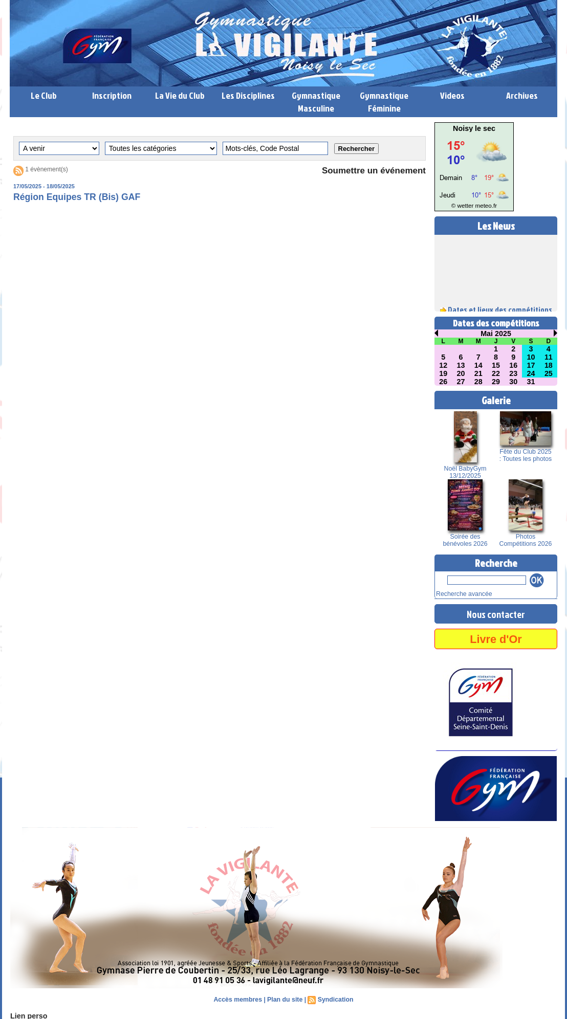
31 (531, 382)
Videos (452, 95)
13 (461, 365)
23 (513, 373)
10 (531, 357)
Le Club (44, 95)
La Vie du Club (180, 95)
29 (496, 382)
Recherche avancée (461, 593)
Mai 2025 (496, 333)
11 (548, 357)
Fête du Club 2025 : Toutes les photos (525, 455)
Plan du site (285, 998)
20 (461, 373)
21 (478, 373)
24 (531, 373)
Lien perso (27, 1014)
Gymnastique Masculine (316, 102)
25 (548, 373)
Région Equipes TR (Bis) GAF (78, 197)
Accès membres (239, 998)
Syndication (334, 998)
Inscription (112, 95)
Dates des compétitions (496, 323)
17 (531, 365)
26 (443, 382)
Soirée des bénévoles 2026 (465, 540)
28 (478, 382)
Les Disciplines (248, 95)
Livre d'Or (496, 638)
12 (443, 365)
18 (548, 365)
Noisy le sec (474, 128)
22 (496, 373)
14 (478, 365)
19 (443, 373)
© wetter (463, 206)
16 (513, 365)
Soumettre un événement (371, 171)
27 (461, 382)
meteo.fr (484, 206)
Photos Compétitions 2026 (525, 540)
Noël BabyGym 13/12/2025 (465, 472)
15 (496, 365)
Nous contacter (496, 613)
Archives (522, 95)
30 (513, 382)
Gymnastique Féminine (384, 102)
